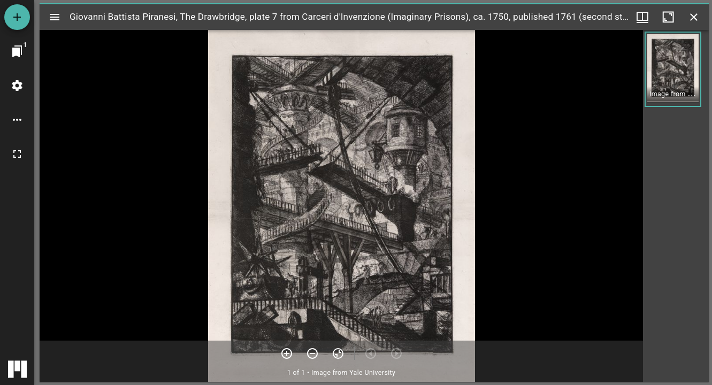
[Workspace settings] (17, 85)
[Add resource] (17, 17)
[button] (673, 69)
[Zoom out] (312, 353)
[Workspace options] (17, 120)
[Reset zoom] (338, 353)
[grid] (676, 206)
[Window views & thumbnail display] (642, 17)
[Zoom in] (287, 353)
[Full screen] (17, 154)
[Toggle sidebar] (54, 17)
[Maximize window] (668, 17)
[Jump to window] (17, 51)
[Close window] (694, 17)
